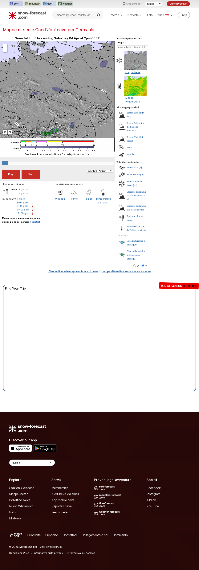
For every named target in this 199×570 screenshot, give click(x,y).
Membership (59, 488)
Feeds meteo (60, 512)
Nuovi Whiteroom (21, 506)
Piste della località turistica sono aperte (136, 255)
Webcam (60, 198)
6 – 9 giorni (23, 205)
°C (137, 266)
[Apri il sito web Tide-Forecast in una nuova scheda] (49, 3)
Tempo (88, 198)
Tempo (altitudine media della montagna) (135, 126)
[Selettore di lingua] (153, 4)
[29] (135, 244)
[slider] (5, 163)
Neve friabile (133, 174)
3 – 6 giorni (23, 202)
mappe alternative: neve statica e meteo (126, 271)
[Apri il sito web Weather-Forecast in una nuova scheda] (65, 3)
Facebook (154, 488)
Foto (150, 15)
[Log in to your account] (184, 15)
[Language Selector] (32, 463)
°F (146, 266)
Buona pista (132, 167)
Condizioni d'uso (19, 552)
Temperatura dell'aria (103, 200)
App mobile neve (63, 500)
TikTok (151, 500)
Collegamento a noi (95, 535)
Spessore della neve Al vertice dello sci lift (136, 195)
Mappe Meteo (18, 494)
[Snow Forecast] (27, 15)
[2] (140, 167)
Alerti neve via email (65, 494)
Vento (74, 198)
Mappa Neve (132, 72)
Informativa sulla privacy (48, 552)
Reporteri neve (61, 506)
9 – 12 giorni (23, 209)
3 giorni (23, 189)
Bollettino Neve (19, 500)
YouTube (153, 506)
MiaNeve (15, 518)
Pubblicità (34, 535)
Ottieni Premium (178, 3)
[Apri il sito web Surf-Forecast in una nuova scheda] (16, 3)
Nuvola (130, 154)
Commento (120, 535)
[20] (142, 174)
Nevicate (135, 15)
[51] (135, 258)
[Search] (99, 15)
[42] (135, 185)
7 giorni (23, 192)
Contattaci (70, 535)
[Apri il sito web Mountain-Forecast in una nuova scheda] (32, 3)
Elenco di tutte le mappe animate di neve (73, 271)
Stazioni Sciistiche (21, 488)
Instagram (153, 494)
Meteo (116, 15)
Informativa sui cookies (81, 552)
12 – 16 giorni (24, 213)
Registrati (35, 222)
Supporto (51, 535)
